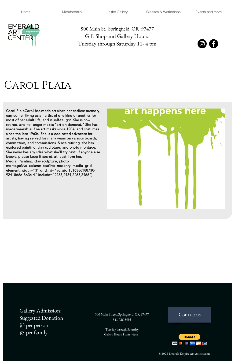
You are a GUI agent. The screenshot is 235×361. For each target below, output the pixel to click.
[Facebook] (213, 43)
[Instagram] (202, 43)
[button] (117, 12)
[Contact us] (189, 315)
